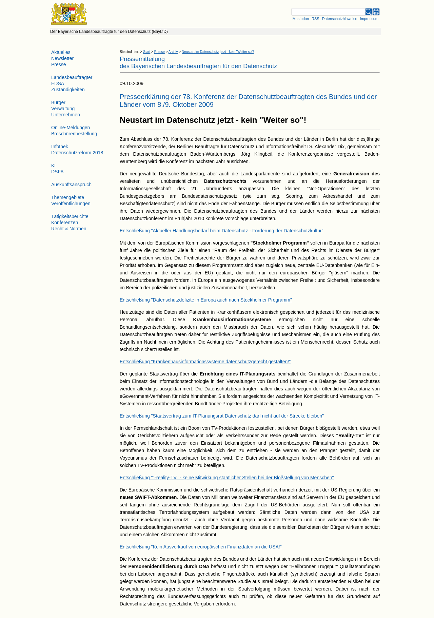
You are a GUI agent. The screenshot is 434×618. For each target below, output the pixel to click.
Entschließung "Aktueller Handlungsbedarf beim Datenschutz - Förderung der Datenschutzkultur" (221, 230)
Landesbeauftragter (71, 77)
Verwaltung (63, 108)
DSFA (57, 171)
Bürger (58, 102)
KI (53, 165)
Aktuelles (61, 52)
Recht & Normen (68, 228)
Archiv (173, 52)
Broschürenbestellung (74, 133)
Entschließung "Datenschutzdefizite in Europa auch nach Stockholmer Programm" (206, 300)
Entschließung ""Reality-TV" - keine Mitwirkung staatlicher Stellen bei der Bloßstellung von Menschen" (227, 477)
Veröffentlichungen (71, 203)
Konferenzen (64, 222)
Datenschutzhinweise (339, 19)
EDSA (57, 83)
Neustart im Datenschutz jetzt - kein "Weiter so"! (218, 52)
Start (146, 52)
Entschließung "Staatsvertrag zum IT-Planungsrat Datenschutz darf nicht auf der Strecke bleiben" (222, 416)
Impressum (369, 19)
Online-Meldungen (70, 127)
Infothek (59, 146)
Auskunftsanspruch (71, 184)
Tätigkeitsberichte (69, 216)
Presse (159, 52)
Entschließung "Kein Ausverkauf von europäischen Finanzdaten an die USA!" (201, 546)
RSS (315, 19)
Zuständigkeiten (68, 89)
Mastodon (301, 19)
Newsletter (62, 58)
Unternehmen (65, 114)
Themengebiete (67, 197)
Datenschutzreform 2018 (77, 152)
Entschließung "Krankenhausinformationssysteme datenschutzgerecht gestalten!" (205, 361)
